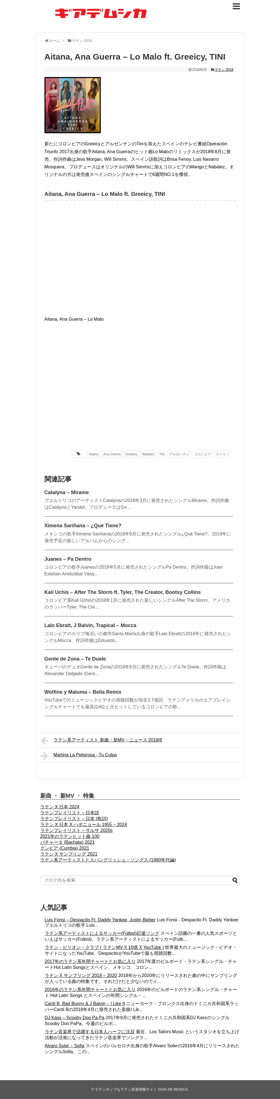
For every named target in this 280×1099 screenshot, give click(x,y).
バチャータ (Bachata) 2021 (67, 842)
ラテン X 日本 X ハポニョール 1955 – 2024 (83, 824)
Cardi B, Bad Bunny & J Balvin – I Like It (85, 1003)
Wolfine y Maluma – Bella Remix (83, 692)
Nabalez (148, 454)
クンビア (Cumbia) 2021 (64, 848)
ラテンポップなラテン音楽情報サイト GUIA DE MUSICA (141, 1089)
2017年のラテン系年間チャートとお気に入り (90, 961)
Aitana (93, 454)
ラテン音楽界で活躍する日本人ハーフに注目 (90, 1031)
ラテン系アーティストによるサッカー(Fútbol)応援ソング (102, 933)
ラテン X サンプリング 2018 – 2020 (81, 975)
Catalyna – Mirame (66, 492)
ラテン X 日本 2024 (60, 806)
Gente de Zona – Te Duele (75, 659)
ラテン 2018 (224, 70)
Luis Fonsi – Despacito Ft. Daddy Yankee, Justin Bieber (100, 919)
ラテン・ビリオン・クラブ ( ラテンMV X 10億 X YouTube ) (104, 947)
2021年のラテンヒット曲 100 (70, 836)
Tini (161, 454)
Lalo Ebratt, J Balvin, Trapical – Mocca (90, 625)
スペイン (222, 454)
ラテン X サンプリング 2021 (69, 854)
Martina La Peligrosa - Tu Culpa (79, 755)
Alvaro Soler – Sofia (64, 1045)
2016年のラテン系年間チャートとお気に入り (90, 989)
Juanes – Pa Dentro (67, 559)
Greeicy (131, 454)
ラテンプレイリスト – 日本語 (69, 812)
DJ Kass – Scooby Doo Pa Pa (75, 1017)
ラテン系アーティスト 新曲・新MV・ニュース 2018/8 (101, 740)
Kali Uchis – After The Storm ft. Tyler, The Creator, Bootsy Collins (122, 592)
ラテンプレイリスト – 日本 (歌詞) (74, 818)
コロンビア (202, 454)
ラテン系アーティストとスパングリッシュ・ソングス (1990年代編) (108, 860)
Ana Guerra (112, 454)
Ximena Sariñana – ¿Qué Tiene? (83, 525)
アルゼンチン (179, 454)
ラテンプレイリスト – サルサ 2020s (76, 830)
